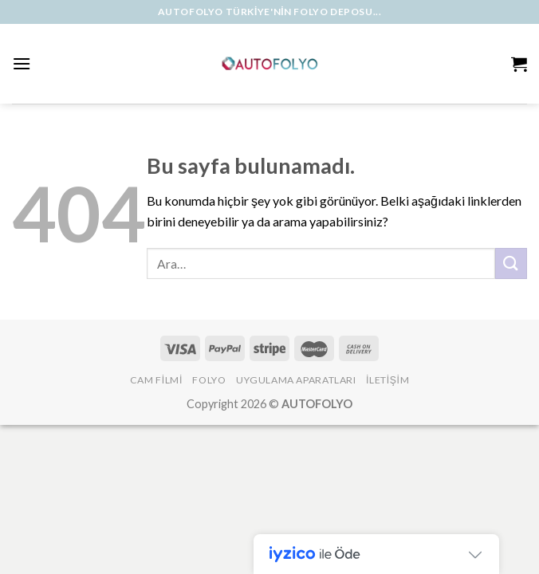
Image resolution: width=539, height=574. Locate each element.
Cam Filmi (156, 380)
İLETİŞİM (387, 380)
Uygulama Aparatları (296, 380)
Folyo (209, 380)
